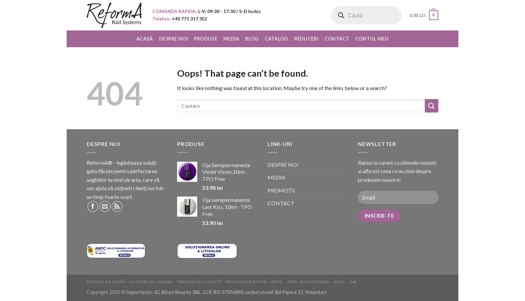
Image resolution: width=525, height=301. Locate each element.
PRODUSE (205, 39)
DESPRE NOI (173, 39)
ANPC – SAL (345, 281)
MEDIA (231, 39)
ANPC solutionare (308, 281)
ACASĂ (144, 39)
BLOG (251, 39)
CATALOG (276, 39)
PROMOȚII (281, 190)
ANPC (277, 281)
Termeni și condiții (199, 281)
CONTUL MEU (372, 39)
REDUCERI (306, 39)
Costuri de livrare (151, 281)
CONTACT (336, 39)
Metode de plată (106, 281)
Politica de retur (246, 281)
